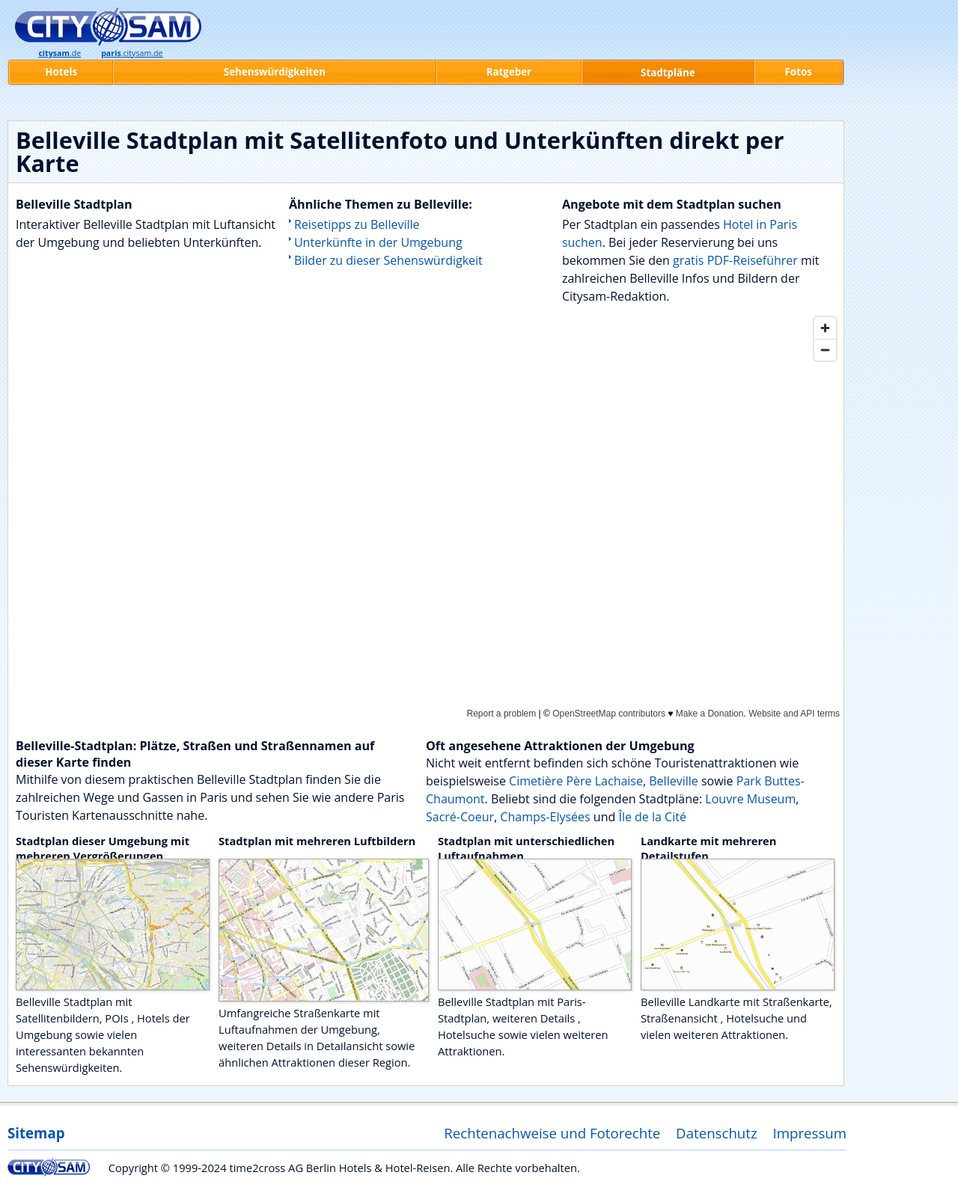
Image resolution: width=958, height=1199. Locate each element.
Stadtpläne (668, 72)
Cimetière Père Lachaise (576, 781)
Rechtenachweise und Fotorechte (552, 1132)
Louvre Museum (750, 799)
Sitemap (35, 1132)
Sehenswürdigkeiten (275, 72)
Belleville (673, 781)
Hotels (61, 72)
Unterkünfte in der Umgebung (378, 242)
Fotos (798, 72)
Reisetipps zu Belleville (357, 224)
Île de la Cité (652, 817)
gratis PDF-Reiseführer (735, 260)
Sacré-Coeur (460, 817)
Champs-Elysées (545, 817)
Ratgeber (508, 72)
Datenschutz (716, 1132)
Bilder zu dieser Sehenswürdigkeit (388, 260)
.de (59, 53)
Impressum (810, 1132)
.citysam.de (131, 53)
